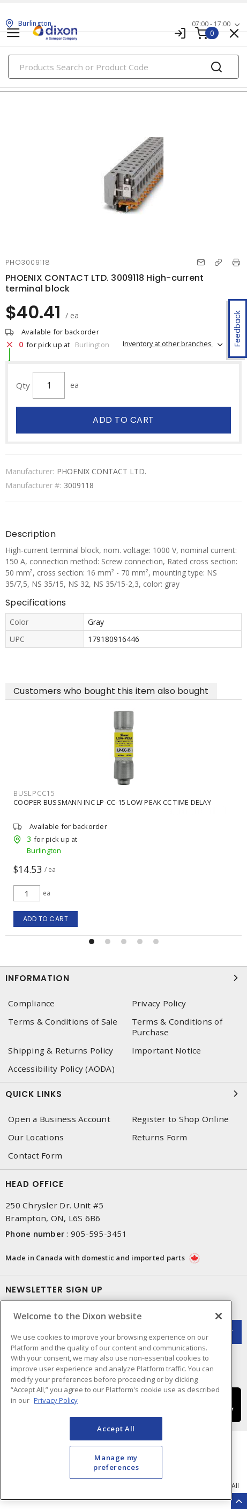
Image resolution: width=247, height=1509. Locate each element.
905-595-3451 (99, 1233)
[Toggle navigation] (13, 33)
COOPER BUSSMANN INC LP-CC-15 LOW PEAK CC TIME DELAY (112, 802)
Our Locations (36, 1137)
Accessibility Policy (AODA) (61, 1069)
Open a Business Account (59, 1119)
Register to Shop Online (180, 1119)
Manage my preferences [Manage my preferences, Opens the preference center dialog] (116, 1462)
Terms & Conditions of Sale (63, 1022)
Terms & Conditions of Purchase (177, 1027)
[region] (116, 1400)
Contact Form (35, 1156)
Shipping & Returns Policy (60, 1050)
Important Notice (166, 1050)
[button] (91, 941)
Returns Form (160, 1137)
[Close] (218, 1316)
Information (123, 978)
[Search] (123, 67)
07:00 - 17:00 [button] (211, 23)
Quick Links (123, 1094)
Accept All (116, 1428)
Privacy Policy (159, 1003)
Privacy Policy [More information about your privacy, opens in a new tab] (56, 1400)
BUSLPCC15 (34, 793)
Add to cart (123, 420)
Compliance (31, 1003)
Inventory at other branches (168, 343)
